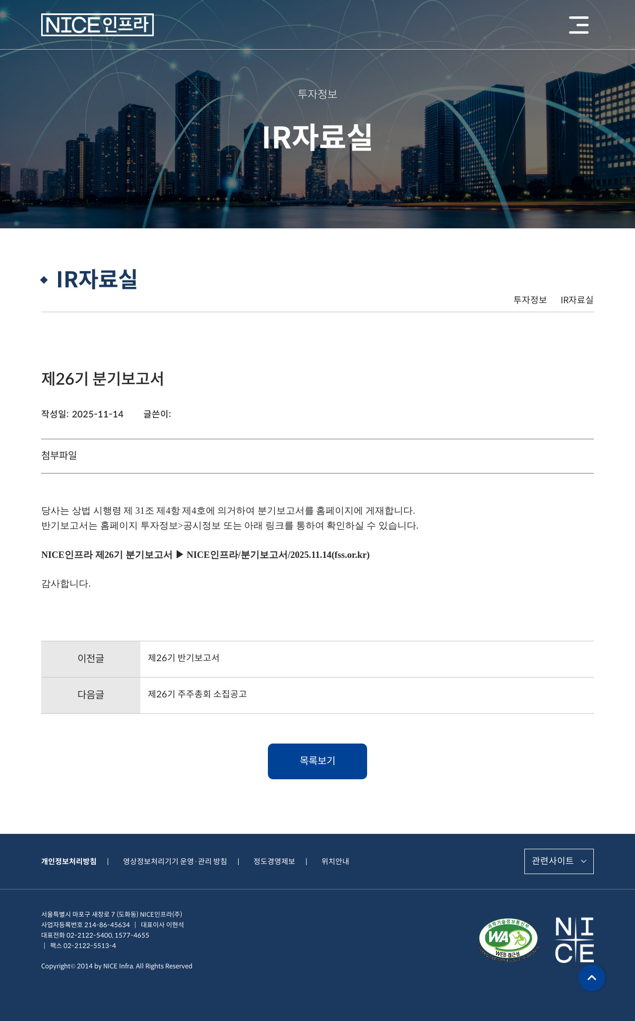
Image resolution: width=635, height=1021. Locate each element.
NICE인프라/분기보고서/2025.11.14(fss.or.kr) (278, 554)
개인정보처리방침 (69, 861)
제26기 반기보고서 (184, 658)
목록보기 (317, 761)
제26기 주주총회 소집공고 (197, 694)
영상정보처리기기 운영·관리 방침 (175, 861)
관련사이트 (553, 861)
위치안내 (335, 861)
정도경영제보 (274, 861)
